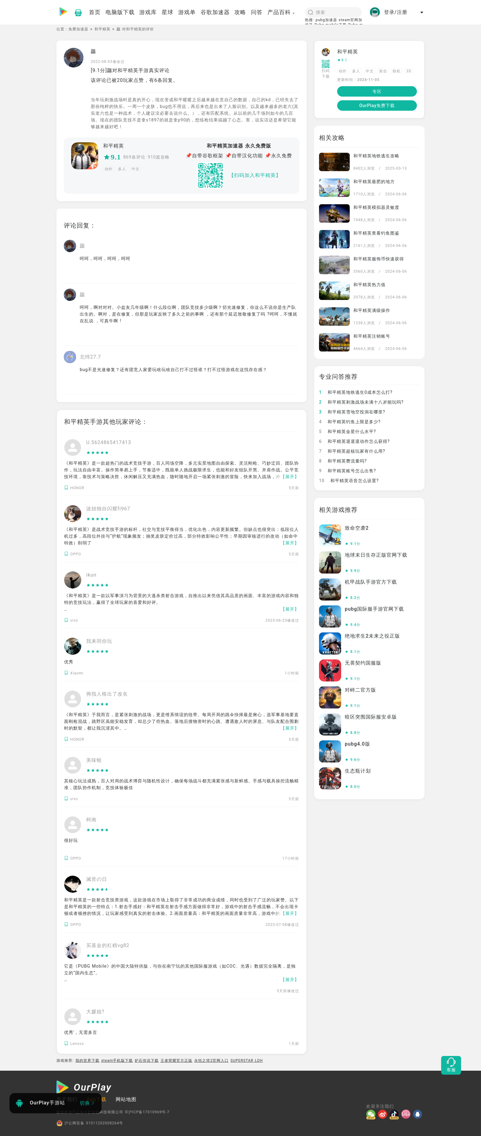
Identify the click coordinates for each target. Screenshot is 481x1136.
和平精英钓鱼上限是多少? (350, 421)
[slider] (108, 453)
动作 (109, 169)
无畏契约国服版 (363, 663)
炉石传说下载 (147, 1060)
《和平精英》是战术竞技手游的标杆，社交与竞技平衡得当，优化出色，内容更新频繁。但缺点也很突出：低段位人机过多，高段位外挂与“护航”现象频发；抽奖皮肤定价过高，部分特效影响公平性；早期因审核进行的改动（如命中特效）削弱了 (181, 536)
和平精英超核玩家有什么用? (352, 451)
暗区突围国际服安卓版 (371, 717)
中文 (136, 169)
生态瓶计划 (358, 771)
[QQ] (419, 1114)
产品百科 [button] (281, 12)
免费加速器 (78, 29)
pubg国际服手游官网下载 (374, 609)
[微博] (384, 1114)
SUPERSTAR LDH (246, 1060)
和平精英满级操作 (371, 310)
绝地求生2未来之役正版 (372, 636)
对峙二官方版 (360, 690)
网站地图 (126, 1099)
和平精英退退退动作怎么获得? (354, 441)
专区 (377, 91)
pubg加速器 (326, 20)
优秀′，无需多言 (80, 1032)
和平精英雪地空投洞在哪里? (352, 411)
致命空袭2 (357, 528)
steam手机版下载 (117, 1060)
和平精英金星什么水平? (347, 431)
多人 (122, 169)
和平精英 (102, 29)
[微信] (372, 1114)
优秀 (68, 661)
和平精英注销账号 (371, 336)
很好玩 (71, 840)
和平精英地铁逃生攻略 (376, 155)
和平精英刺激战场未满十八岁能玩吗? (361, 402)
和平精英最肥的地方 (374, 181)
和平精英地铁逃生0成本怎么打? (356, 392)
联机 (397, 71)
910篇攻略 (159, 157)
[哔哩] (407, 1114)
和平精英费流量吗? (343, 461)
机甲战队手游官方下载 (371, 582)
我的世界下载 (87, 1060)
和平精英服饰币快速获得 (378, 258)
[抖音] (395, 1114)
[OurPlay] (84, 1088)
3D (408, 71)
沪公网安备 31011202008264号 (89, 1123)
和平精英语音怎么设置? (349, 480)
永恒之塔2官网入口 (211, 1060)
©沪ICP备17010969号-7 (147, 1112)
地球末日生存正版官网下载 (376, 555)
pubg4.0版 (357, 744)
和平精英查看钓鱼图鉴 (376, 233)
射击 (383, 71)
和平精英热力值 (369, 284)
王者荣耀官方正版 (176, 1060)
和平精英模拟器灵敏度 (376, 207)
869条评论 (134, 157)
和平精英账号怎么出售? (347, 470)
